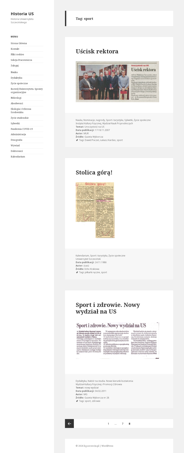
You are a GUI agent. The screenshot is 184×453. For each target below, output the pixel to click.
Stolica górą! (94, 172)
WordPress (107, 445)
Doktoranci (17, 151)
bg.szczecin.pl (91, 445)
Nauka (14, 72)
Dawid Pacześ (92, 140)
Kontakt (15, 48)
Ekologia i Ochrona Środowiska (21, 110)
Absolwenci (17, 103)
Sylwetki (15, 123)
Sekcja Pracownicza (21, 60)
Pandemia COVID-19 (22, 129)
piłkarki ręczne (92, 272)
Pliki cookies (17, 54)
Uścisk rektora (97, 51)
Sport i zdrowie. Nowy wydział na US (108, 308)
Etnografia (16, 139)
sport (120, 140)
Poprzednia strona (69, 423)
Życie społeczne (19, 83)
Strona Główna (19, 43)
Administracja (18, 134)
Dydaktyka (16, 77)
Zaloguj (15, 65)
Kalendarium (18, 156)
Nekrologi (16, 97)
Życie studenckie (20, 117)
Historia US (22, 13)
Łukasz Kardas (108, 140)
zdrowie (96, 401)
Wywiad (15, 145)
